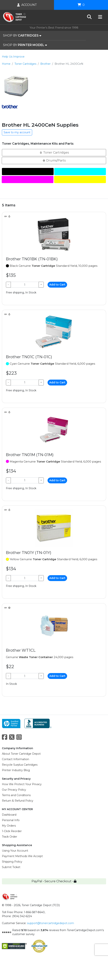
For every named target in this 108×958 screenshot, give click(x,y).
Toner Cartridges (25, 64)
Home (6, 64)
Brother (45, 64)
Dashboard (9, 814)
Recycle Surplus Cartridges (19, 764)
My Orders (9, 825)
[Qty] (25, 285)
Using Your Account (15, 850)
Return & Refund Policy (17, 800)
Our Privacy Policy (14, 789)
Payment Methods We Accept (22, 856)
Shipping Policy (12, 861)
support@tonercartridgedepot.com (50, 923)
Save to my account (17, 132)
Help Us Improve (13, 56)
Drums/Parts (54, 160)
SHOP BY (22, 35)
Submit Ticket (11, 867)
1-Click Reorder (12, 831)
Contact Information (15, 759)
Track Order (9, 836)
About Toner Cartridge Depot (21, 753)
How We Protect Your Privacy (22, 784)
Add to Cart (57, 284)
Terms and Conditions (16, 795)
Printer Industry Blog (16, 770)
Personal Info (11, 820)
